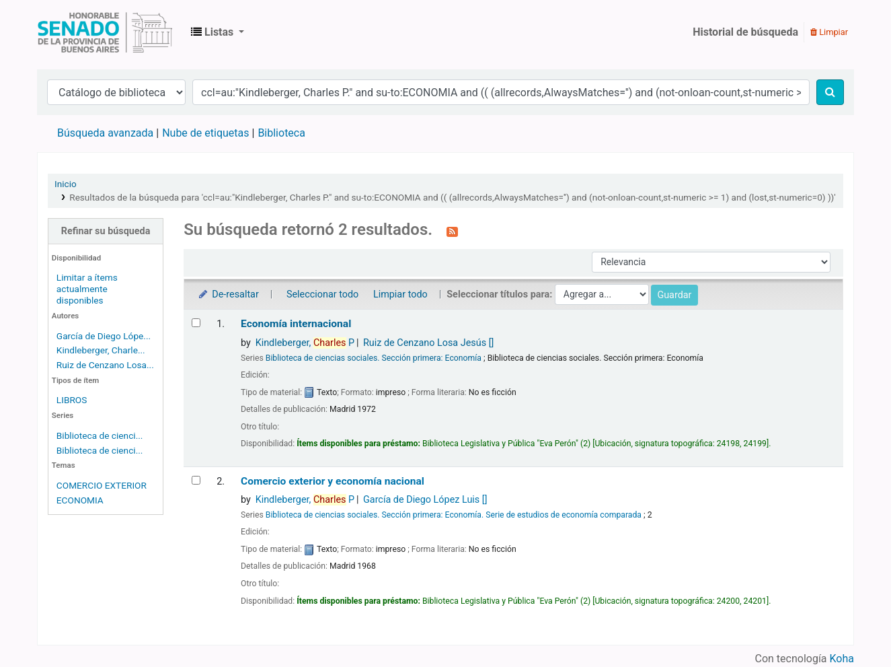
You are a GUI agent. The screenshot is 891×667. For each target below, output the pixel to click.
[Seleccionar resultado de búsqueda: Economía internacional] (196, 322)
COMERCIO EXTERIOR (101, 485)
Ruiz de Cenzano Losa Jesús (428, 343)
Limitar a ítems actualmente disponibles (87, 289)
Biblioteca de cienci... (99, 435)
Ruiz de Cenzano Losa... (105, 364)
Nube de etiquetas (205, 133)
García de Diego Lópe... (103, 335)
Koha (842, 658)
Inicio (65, 183)
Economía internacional (296, 324)
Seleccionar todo (322, 294)
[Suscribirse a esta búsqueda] (452, 231)
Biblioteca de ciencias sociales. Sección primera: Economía (373, 358)
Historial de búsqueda (745, 32)
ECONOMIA (80, 500)
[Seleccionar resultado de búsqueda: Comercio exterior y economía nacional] (196, 480)
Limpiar (829, 32)
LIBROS (71, 399)
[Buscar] (830, 92)
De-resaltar (228, 294)
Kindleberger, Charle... (100, 350)
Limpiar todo (400, 294)
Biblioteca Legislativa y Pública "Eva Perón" (105, 32)
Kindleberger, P (305, 343)
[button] (217, 32)
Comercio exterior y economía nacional (332, 481)
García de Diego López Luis (425, 499)
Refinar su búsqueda (106, 231)
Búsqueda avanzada (105, 133)
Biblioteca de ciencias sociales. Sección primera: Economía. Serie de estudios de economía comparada (454, 515)
